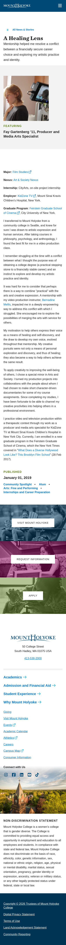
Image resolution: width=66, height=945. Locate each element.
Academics (12, 677)
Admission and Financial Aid (27, 685)
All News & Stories (23, 29)
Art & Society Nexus (25, 179)
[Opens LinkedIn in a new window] (21, 775)
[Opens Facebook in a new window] (13, 775)
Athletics (8, 737)
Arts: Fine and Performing (20, 488)
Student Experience (19, 694)
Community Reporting (16, 934)
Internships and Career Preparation (26, 492)
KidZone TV (25, 195)
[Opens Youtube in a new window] (29, 775)
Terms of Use (11, 921)
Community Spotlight (17, 484)
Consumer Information (17, 757)
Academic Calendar (15, 731)
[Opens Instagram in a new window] (6, 775)
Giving (7, 711)
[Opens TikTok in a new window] (37, 775)
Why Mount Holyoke (20, 702)
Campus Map (11, 750)
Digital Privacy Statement (19, 914)
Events (7, 724)
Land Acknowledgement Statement (24, 927)
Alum (42, 484)
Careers (8, 744)
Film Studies (20, 172)
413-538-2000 (33, 658)
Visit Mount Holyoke (15, 718)
